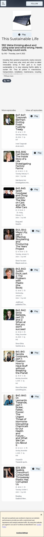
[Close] (41, 515)
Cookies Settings (22, 534)
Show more (8, 76)
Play (22, 34)
